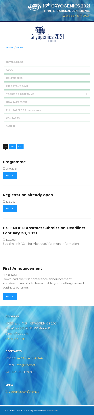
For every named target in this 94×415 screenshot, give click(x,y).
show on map (15, 338)
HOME (10, 47)
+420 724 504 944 (30, 358)
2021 (12, 146)
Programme (14, 162)
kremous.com (51, 410)
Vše (5, 146)
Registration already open (28, 195)
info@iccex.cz (25, 365)
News (19, 47)
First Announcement (22, 268)
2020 (20, 146)
